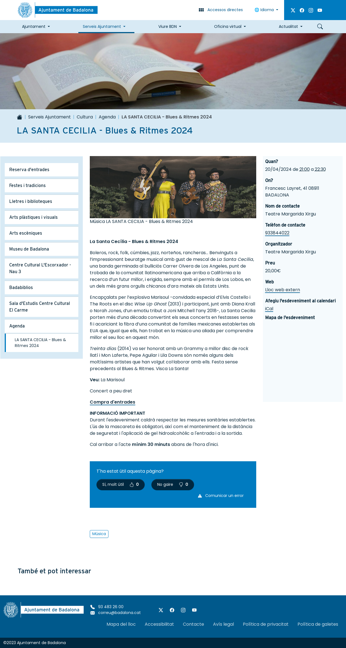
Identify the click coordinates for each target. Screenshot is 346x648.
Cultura (85, 117)
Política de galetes (317, 624)
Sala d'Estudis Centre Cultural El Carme (39, 307)
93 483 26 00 (107, 607)
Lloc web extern (282, 290)
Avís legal (223, 624)
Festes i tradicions (27, 185)
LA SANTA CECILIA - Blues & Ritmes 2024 (40, 342)
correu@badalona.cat (115, 612)
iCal (269, 308)
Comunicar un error (221, 495)
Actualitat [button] (288, 26)
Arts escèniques (25, 233)
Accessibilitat (159, 624)
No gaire (172, 484)
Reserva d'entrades (29, 169)
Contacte (193, 624)
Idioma (265, 10)
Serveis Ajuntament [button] (102, 26)
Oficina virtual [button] (227, 26)
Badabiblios (21, 287)
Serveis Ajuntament (49, 117)
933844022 (277, 233)
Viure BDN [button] (167, 26)
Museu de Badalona (29, 249)
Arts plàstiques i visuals (33, 217)
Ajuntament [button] (33, 26)
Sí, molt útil (120, 484)
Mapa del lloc (121, 624)
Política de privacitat (266, 624)
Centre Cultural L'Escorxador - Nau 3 (40, 268)
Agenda (107, 117)
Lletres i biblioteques (30, 201)
